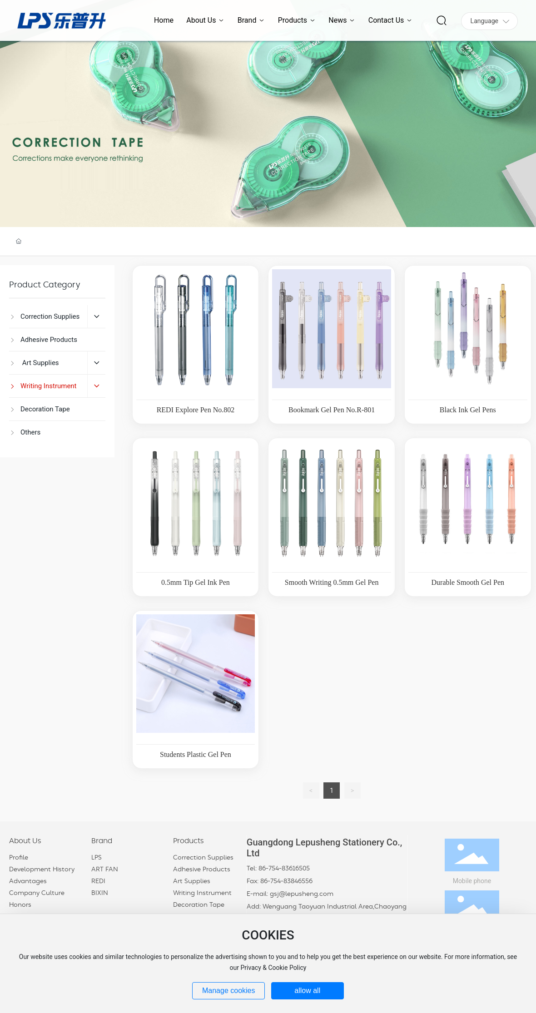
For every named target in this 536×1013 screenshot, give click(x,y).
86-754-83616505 (284, 868)
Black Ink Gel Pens (468, 410)
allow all (307, 990)
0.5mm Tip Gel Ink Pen (195, 582)
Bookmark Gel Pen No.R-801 (331, 410)
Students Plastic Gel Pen (195, 754)
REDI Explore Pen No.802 (196, 410)
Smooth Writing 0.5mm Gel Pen (332, 582)
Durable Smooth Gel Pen (468, 582)
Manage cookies (228, 990)
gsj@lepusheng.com (301, 894)
